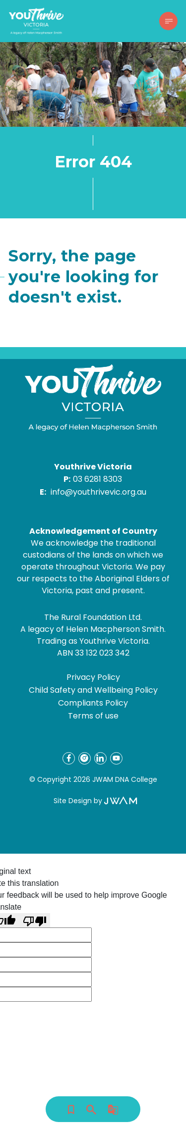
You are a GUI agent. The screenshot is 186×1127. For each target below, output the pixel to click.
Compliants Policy (93, 703)
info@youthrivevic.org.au (98, 492)
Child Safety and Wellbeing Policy (93, 690)
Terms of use (93, 715)
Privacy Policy (93, 677)
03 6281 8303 (97, 479)
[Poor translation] (34, 920)
